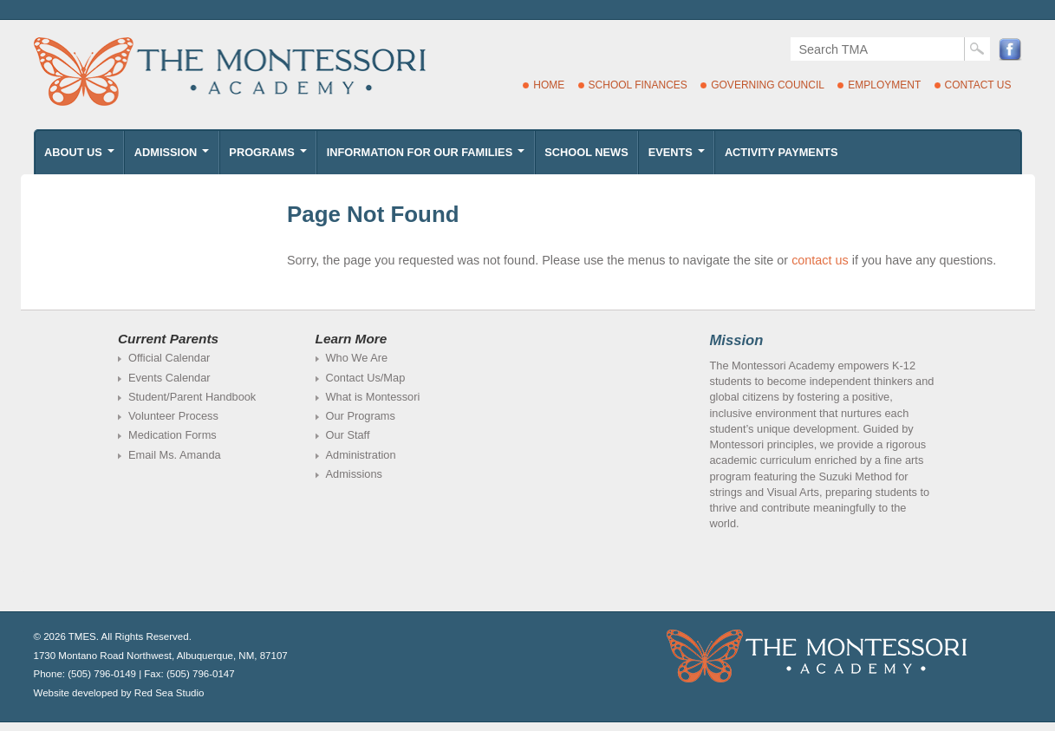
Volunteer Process (173, 415)
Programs (269, 157)
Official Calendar (169, 357)
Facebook (1010, 49)
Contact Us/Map (366, 377)
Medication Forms (172, 434)
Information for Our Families (427, 157)
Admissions (354, 473)
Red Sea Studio (169, 693)
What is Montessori (373, 396)
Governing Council (767, 85)
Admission (173, 157)
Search (977, 49)
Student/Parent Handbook (192, 396)
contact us (820, 260)
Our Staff (348, 434)
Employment (884, 85)
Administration (361, 454)
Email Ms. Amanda (174, 454)
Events (678, 157)
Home (548, 85)
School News (586, 152)
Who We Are (357, 357)
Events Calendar (169, 377)
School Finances (638, 85)
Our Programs (360, 415)
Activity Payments (781, 152)
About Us (80, 157)
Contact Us (978, 85)
